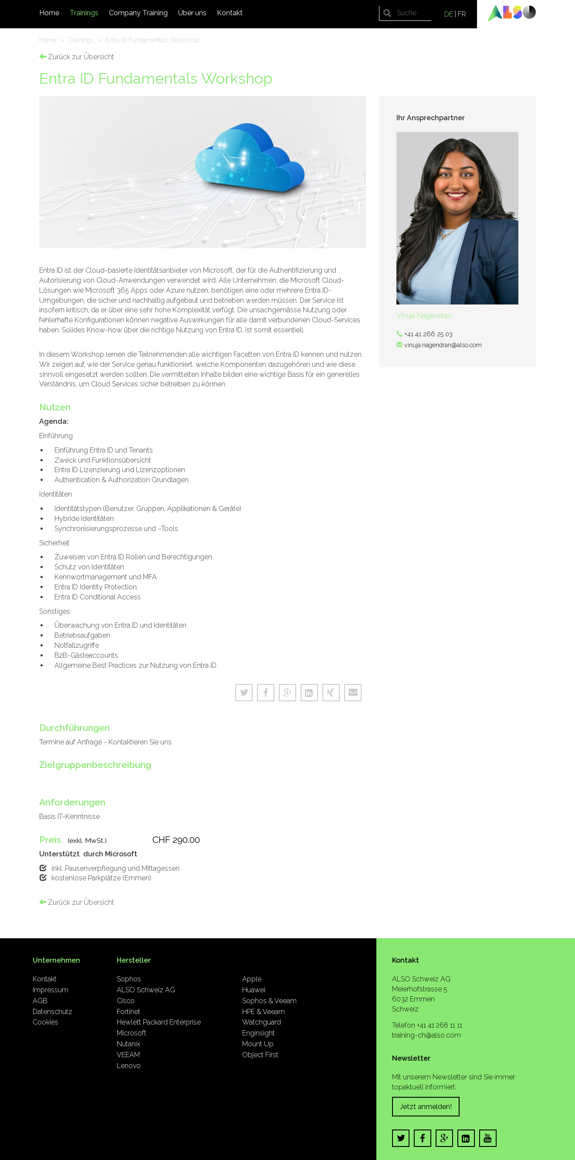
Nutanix (128, 1044)
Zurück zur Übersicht (76, 57)
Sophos (129, 979)
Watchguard (261, 1022)
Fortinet (128, 1012)
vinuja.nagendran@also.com (443, 344)
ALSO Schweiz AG (146, 990)
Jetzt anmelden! (426, 1107)
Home (49, 13)
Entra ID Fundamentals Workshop (152, 40)
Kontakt (230, 13)
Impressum (50, 990)
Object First (260, 1055)
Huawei (253, 990)
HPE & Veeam (263, 1012)
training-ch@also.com (426, 1035)
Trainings (84, 13)
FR (462, 14)
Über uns (192, 13)
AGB (40, 1001)
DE (448, 14)
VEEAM (128, 1055)
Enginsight (258, 1033)
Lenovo (129, 1066)
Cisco (126, 1001)
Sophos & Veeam (269, 1001)
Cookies (45, 1022)
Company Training (138, 13)
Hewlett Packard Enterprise (159, 1022)
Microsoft (131, 1033)
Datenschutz (52, 1012)
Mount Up (258, 1044)
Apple (251, 979)
